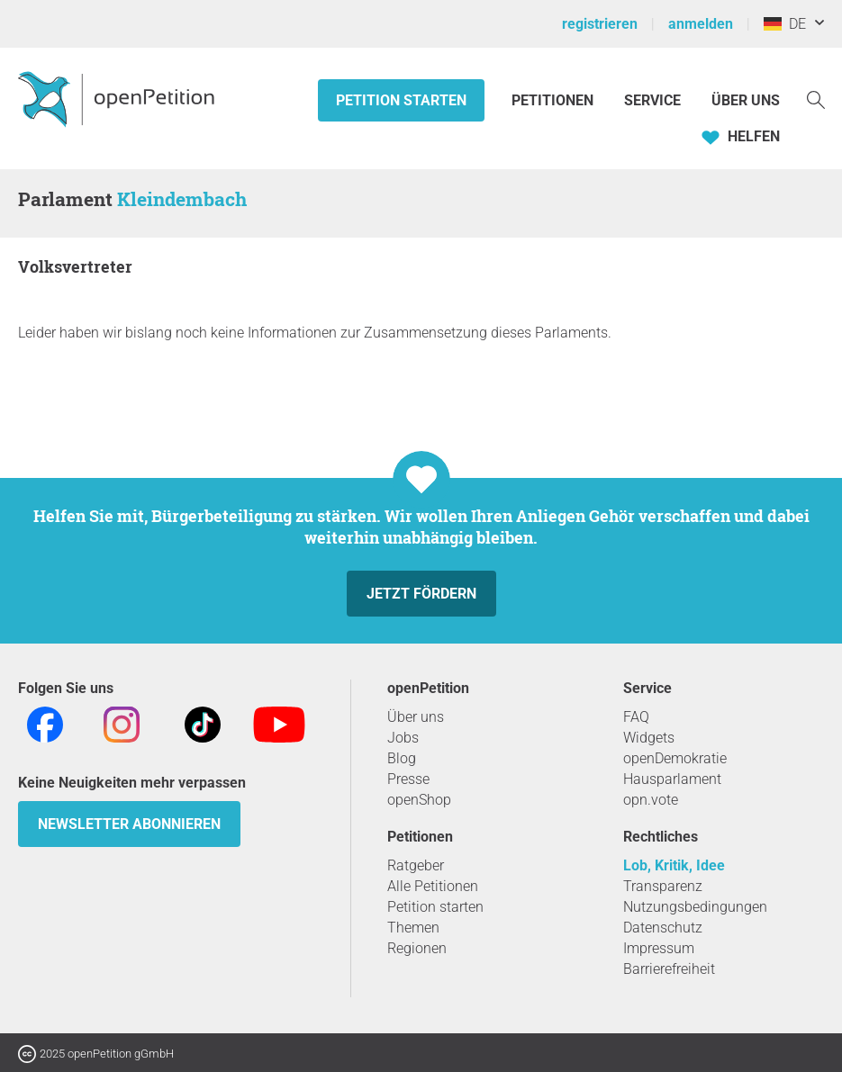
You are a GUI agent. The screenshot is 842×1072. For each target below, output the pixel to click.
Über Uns (745, 100)
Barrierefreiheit (669, 968)
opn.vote (650, 799)
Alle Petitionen (432, 886)
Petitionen (554, 100)
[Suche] (816, 98)
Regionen (417, 948)
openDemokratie (675, 758)
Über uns (415, 716)
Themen (413, 927)
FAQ (636, 716)
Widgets (649, 737)
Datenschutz (662, 927)
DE (785, 23)
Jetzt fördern (421, 593)
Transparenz (662, 886)
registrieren (600, 23)
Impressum (658, 948)
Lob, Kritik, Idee (674, 865)
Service (652, 100)
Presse (408, 779)
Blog (401, 758)
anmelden (700, 23)
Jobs (403, 737)
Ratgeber (415, 865)
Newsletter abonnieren (129, 824)
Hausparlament (672, 779)
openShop (419, 799)
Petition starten (401, 100)
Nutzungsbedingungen (695, 906)
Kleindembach (182, 199)
